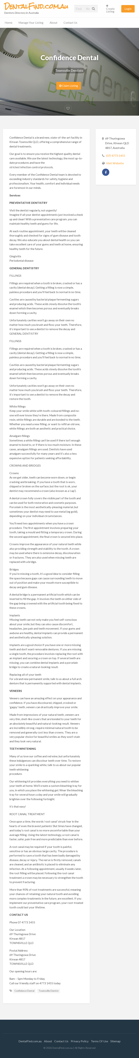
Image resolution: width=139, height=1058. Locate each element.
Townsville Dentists (69, 70)
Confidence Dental (24, 990)
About (53, 22)
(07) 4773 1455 (115, 155)
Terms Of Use (99, 1041)
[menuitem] (112, 8)
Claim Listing (68, 85)
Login (128, 8)
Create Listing (110, 9)
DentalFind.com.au (30, 1041)
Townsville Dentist (49, 990)
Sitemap (115, 1041)
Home (8, 22)
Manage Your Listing (30, 22)
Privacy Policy (80, 1041)
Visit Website (115, 163)
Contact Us (70, 22)
